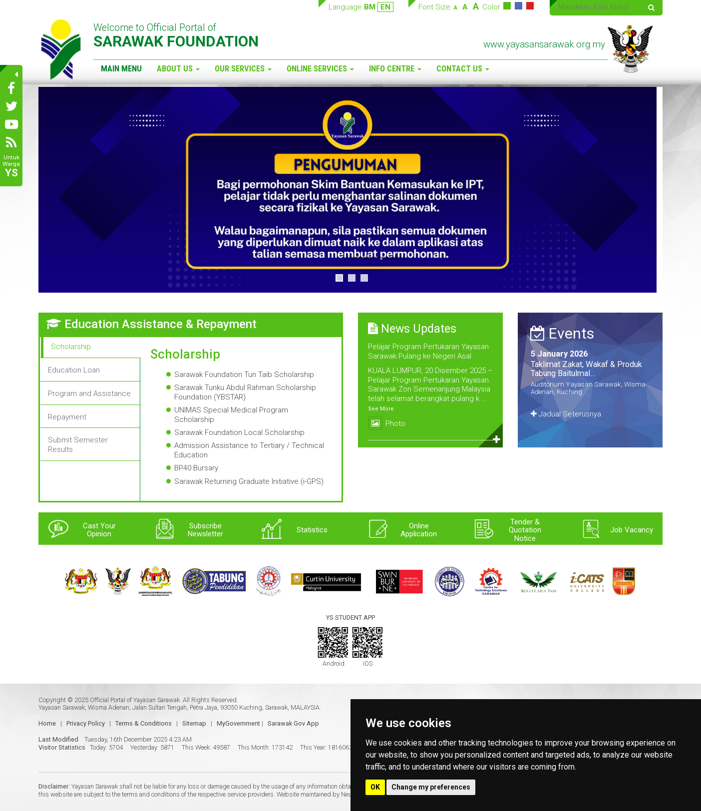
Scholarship (71, 346)
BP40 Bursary (196, 467)
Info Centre (395, 68)
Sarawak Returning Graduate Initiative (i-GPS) (249, 481)
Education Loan (74, 370)
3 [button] (364, 278)
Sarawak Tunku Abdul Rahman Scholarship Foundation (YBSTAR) (245, 392)
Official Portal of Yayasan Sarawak (135, 700)
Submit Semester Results (78, 444)
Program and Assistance (89, 393)
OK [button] (375, 787)
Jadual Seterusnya (566, 413)
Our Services (243, 68)
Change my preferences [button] (430, 787)
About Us (178, 68)
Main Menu (121, 68)
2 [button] (351, 278)
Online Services (320, 68)
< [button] (50, 190)
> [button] (650, 190)
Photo (386, 423)
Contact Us (462, 68)
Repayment (67, 416)
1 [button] (339, 278)
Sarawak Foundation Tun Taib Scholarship (244, 374)
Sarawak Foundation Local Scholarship (239, 432)
